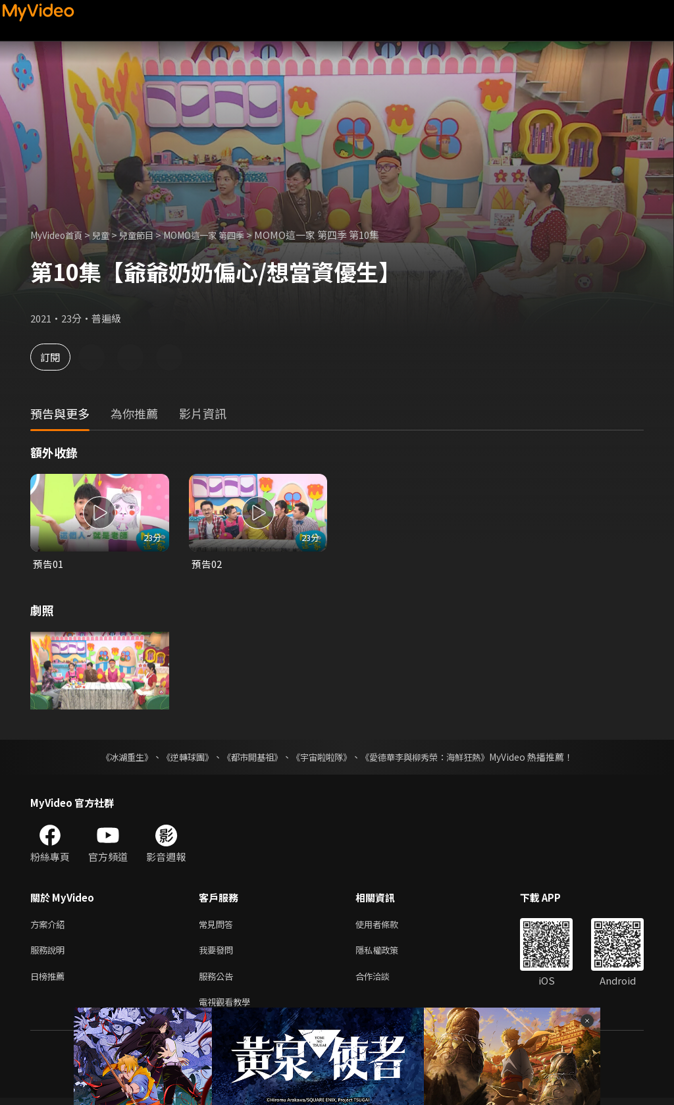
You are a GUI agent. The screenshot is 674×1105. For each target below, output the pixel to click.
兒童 (110, 235)
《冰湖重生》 (115, 757)
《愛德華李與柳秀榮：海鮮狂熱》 (433, 757)
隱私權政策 (388, 953)
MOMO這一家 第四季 (225, 235)
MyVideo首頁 (60, 235)
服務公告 (218, 981)
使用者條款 (388, 926)
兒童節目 (149, 235)
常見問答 (218, 926)
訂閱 (56, 357)
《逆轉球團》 (179, 757)
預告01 (48, 564)
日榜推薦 (50, 981)
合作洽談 (383, 981)
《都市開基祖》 (249, 757)
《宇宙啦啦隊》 (322, 757)
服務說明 (50, 953)
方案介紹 (50, 926)
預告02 (207, 564)
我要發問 (218, 953)
